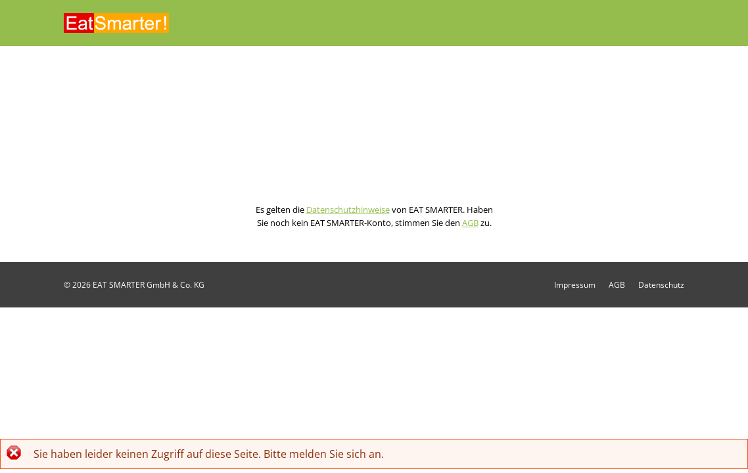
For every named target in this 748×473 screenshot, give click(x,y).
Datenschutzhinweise (348, 209)
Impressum (575, 284)
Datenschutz (661, 284)
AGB (470, 223)
